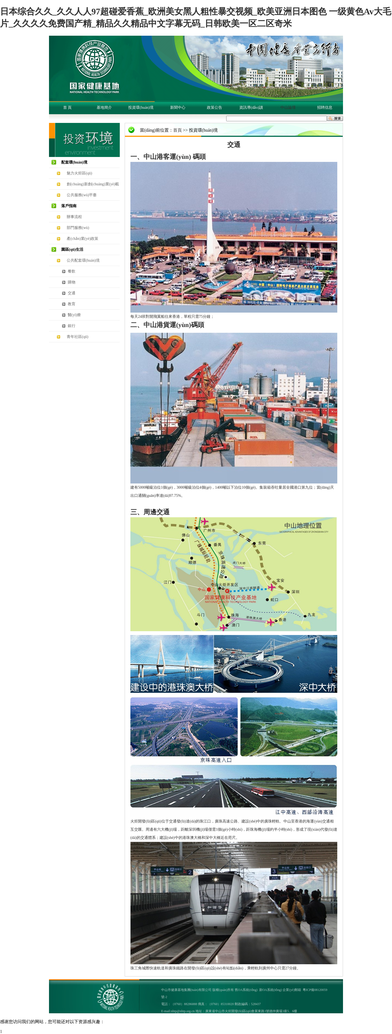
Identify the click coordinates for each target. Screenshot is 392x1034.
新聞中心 (177, 107)
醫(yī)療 (74, 315)
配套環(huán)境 (74, 162)
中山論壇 (288, 107)
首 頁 (67, 107)
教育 (71, 304)
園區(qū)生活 (72, 249)
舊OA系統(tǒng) (246, 990)
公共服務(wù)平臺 (82, 195)
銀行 (71, 326)
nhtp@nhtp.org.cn (183, 1011)
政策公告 (214, 107)
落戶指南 (68, 206)
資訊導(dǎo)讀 (251, 107)
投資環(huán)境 (141, 107)
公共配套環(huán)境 (83, 260)
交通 (71, 293)
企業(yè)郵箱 (292, 990)
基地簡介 (104, 107)
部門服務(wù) (78, 228)
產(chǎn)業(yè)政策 (82, 239)
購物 (71, 282)
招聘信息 (324, 107)
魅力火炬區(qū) (79, 173)
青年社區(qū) (77, 337)
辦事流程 (74, 217)
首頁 (177, 130)
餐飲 (71, 271)
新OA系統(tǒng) (270, 990)
